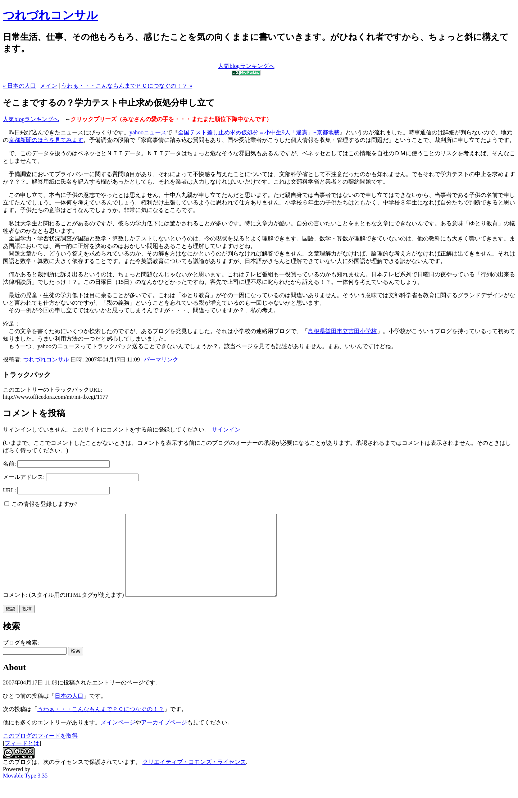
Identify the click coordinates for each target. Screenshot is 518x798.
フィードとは (22, 759)
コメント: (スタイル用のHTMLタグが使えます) (63, 611)
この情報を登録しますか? (40, 504)
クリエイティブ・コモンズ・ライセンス (194, 778)
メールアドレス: (24, 477)
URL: (9, 490)
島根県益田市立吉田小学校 (342, 331)
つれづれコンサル (50, 15)
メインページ (118, 738)
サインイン (226, 429)
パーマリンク (161, 359)
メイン (48, 86)
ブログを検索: (21, 659)
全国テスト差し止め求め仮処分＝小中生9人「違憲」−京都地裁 (259, 132)
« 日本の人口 (19, 86)
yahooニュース (148, 132)
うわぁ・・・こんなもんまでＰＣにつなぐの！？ (100, 725)
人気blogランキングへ (31, 119)
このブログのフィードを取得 (40, 752)
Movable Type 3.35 (25, 792)
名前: (9, 464)
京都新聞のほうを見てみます (46, 140)
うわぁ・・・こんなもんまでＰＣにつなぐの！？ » (126, 86)
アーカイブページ (164, 738)
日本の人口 (69, 712)
